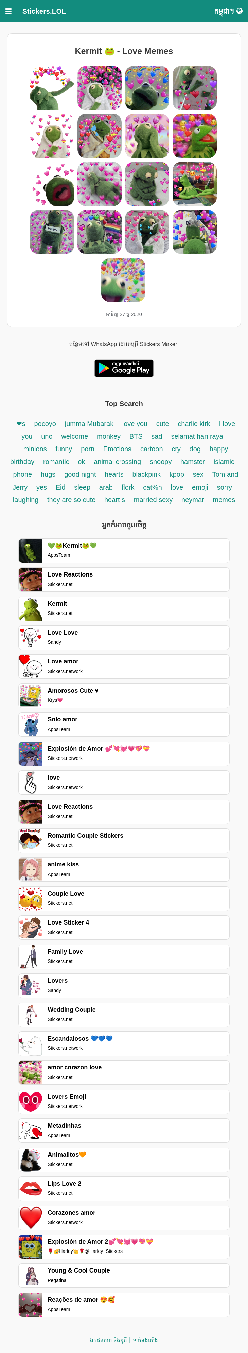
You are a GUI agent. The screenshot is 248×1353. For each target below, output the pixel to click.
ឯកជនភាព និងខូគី (108, 1340)
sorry (224, 487)
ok (81, 461)
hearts (114, 474)
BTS (136, 436)
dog (195, 449)
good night (81, 474)
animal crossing (117, 461)
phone (22, 474)
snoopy (162, 461)
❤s (20, 423)
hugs (48, 474)
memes (224, 500)
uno (46, 436)
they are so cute (72, 500)
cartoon (152, 449)
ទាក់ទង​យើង (145, 1340)
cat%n (152, 487)
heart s (114, 500)
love (177, 487)
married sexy (153, 500)
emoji (200, 487)
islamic (224, 461)
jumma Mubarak (90, 423)
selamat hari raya (197, 436)
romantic (57, 461)
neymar (192, 500)
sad (156, 436)
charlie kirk (194, 423)
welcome (74, 436)
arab (106, 487)
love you (135, 423)
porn (88, 449)
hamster (193, 461)
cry (176, 449)
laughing (26, 500)
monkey (109, 436)
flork (128, 487)
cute (163, 423)
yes (41, 487)
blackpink (146, 474)
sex (198, 474)
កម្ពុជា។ (228, 11)
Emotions (117, 449)
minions (35, 449)
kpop (177, 474)
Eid (61, 487)
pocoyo (45, 423)
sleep (82, 487)
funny (63, 449)
